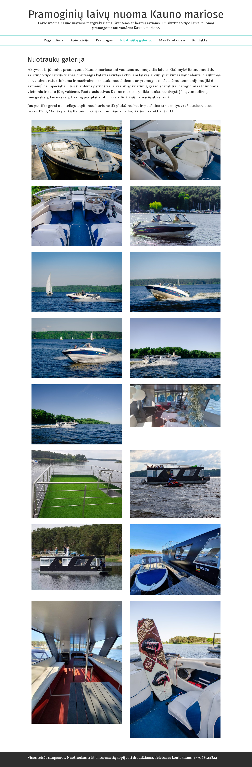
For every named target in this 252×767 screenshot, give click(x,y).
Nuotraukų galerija (136, 40)
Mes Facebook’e (172, 40)
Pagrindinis (53, 40)
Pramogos (104, 40)
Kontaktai (200, 40)
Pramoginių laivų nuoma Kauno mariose (126, 14)
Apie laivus (79, 40)
